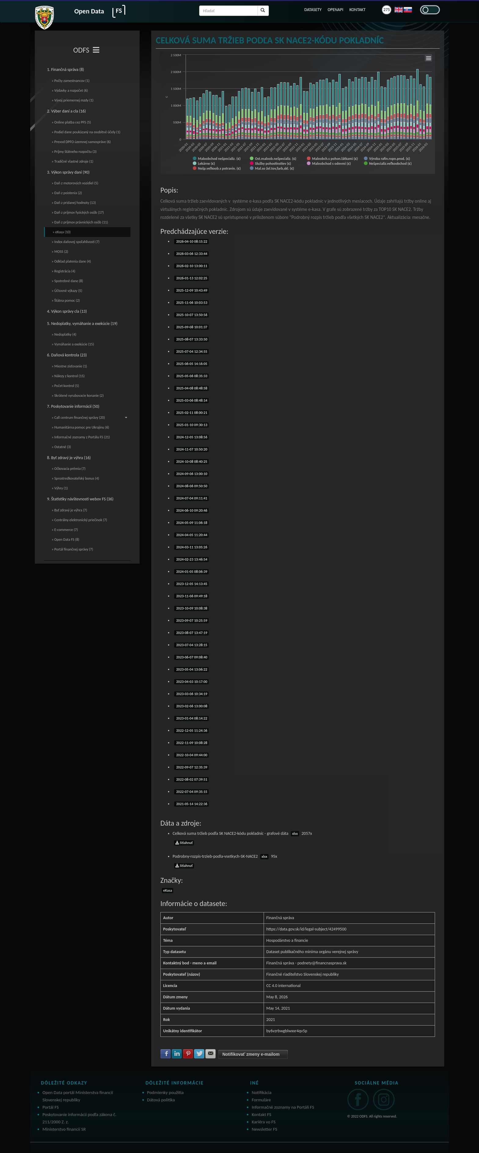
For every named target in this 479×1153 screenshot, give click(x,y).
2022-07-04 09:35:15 (191, 792)
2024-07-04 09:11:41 (191, 498)
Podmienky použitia (165, 1092)
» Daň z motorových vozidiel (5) (75, 183)
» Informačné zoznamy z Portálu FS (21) (81, 437)
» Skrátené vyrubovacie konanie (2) (78, 395)
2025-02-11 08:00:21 (191, 413)
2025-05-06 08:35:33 (191, 376)
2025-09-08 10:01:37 (191, 327)
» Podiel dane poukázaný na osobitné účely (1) (86, 132)
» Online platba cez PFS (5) (71, 122)
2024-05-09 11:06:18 (191, 523)
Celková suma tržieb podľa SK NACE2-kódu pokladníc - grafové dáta (242, 833)
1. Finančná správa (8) (65, 69)
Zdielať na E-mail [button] (210, 1053)
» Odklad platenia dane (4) (71, 261)
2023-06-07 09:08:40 (191, 657)
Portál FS (50, 1107)
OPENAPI (335, 9)
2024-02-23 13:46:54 (191, 559)
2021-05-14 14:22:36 (191, 804)
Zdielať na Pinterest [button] (188, 1053)
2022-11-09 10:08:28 (191, 743)
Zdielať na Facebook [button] (165, 1053)
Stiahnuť (184, 843)
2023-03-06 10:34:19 (191, 694)
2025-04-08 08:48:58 (191, 388)
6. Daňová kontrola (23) (67, 355)
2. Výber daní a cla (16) (66, 111)
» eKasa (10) (62, 232)
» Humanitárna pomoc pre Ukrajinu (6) (80, 427)
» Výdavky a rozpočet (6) (70, 90)
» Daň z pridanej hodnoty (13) (74, 203)
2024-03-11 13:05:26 (191, 547)
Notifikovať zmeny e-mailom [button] (251, 1054)
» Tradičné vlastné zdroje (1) (72, 161)
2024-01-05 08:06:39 (191, 571)
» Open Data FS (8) (65, 539)
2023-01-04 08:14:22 (191, 718)
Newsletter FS (264, 1129)
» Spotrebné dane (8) (67, 281)
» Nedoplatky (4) (64, 334)
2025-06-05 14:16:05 (191, 364)
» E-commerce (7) (65, 530)
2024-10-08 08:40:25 (191, 461)
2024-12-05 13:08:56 (191, 437)
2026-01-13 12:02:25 (191, 278)
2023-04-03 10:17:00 (191, 682)
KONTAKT (357, 9)
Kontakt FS (261, 1114)
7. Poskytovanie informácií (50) (73, 406)
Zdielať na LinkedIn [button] (177, 1053)
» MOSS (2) (60, 251)
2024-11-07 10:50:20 (191, 449)
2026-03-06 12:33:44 (191, 254)
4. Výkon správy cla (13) (67, 311)
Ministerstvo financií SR (64, 1129)
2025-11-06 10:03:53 (191, 302)
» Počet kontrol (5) (65, 386)
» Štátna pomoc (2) (66, 300)
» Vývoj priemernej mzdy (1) (72, 100)
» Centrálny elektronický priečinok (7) (79, 520)
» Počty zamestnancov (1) (71, 81)
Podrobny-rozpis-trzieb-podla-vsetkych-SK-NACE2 (225, 856)
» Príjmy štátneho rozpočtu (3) (74, 151)
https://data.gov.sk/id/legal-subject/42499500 (306, 929)
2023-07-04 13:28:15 (191, 645)
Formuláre (261, 1100)
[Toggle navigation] (96, 50)
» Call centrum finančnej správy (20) (89, 417)
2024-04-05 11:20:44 (191, 535)
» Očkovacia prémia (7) (69, 468)
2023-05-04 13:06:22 (191, 669)
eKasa (167, 890)
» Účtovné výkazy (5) (67, 291)
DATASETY (312, 9)
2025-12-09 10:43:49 (191, 290)
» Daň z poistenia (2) (67, 193)
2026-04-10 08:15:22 (191, 241)
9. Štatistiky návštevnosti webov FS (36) (80, 499)
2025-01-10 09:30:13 (191, 425)
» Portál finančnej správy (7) (72, 549)
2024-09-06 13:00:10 (191, 474)
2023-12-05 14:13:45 (191, 584)
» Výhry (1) (60, 488)
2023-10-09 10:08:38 (191, 608)
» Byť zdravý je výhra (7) (69, 510)
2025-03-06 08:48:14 (191, 400)
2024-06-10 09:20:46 (191, 510)
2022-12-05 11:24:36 (191, 730)
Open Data (89, 11)
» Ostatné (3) (61, 447)
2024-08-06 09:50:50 (191, 486)
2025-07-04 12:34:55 (191, 351)
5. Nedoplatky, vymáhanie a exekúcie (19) (82, 323)
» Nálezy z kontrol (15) (68, 376)
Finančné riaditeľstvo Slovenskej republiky (302, 974)
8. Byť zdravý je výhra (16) (69, 457)
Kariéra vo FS (264, 1122)
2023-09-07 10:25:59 (191, 620)
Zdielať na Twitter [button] (199, 1053)
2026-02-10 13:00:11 (191, 266)
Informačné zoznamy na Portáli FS (283, 1107)
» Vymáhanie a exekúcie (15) (73, 344)
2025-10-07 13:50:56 (191, 315)
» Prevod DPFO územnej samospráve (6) (81, 142)
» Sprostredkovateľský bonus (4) (75, 478)
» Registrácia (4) (63, 271)
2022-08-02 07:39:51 (191, 779)
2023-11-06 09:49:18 (191, 596)
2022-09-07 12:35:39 (191, 767)
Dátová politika (161, 1100)
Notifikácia (262, 1092)
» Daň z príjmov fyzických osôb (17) (78, 212)
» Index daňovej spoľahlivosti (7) (76, 242)
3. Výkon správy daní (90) (68, 172)
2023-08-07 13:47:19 (191, 633)
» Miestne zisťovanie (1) (69, 366)
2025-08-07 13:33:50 (191, 339)
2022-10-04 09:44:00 (191, 755)
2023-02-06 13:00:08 (191, 706)
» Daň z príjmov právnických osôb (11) (80, 222)
